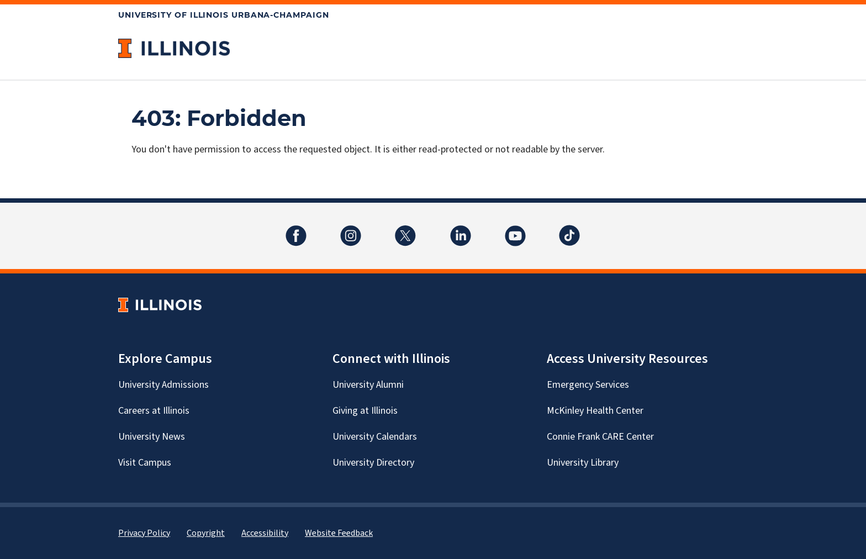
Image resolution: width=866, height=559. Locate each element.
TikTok (570, 229)
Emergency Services (588, 385)
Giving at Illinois (365, 411)
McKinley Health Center (595, 411)
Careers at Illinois (153, 411)
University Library (583, 463)
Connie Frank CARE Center (600, 437)
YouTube (515, 229)
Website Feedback (339, 533)
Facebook (296, 229)
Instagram (351, 229)
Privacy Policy (144, 533)
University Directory (373, 463)
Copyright (206, 533)
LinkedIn (460, 229)
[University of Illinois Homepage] (160, 304)
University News (151, 437)
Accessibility (264, 533)
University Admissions (163, 385)
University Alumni (368, 385)
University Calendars (374, 437)
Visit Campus (144, 463)
